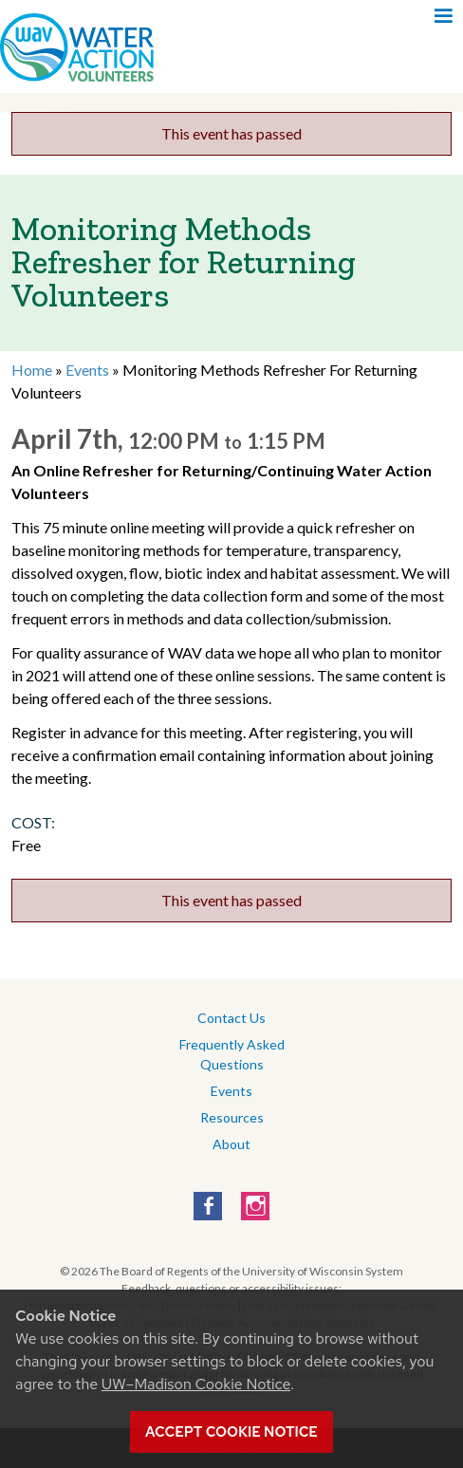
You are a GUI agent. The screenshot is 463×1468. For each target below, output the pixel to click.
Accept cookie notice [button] (231, 1431)
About (231, 1144)
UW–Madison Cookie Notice (196, 1384)
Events (87, 370)
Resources (232, 1117)
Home (31, 370)
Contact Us (231, 1018)
